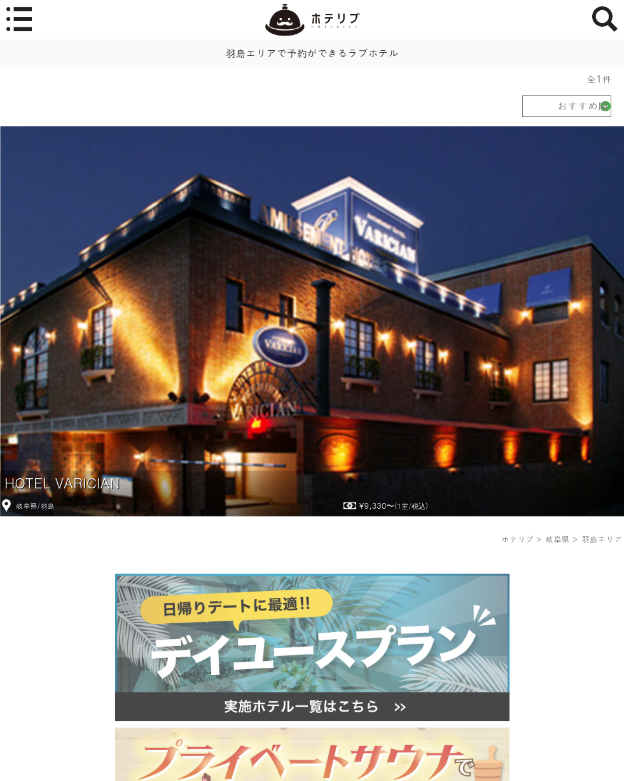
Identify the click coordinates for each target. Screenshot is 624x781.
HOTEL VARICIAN (62, 482)
